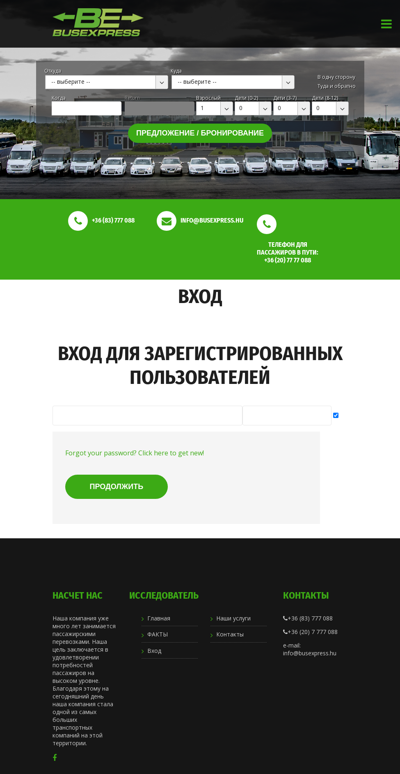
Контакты (230, 634)
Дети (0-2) (246, 97)
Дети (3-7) (285, 97)
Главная (158, 618)
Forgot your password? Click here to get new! (134, 452)
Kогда (59, 97)
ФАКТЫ (157, 634)
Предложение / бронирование (200, 133)
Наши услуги (233, 618)
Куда (176, 70)
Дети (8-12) (325, 97)
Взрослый (208, 97)
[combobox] (106, 82)
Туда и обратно (337, 86)
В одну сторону (336, 76)
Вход (154, 651)
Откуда (52, 70)
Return (132, 97)
